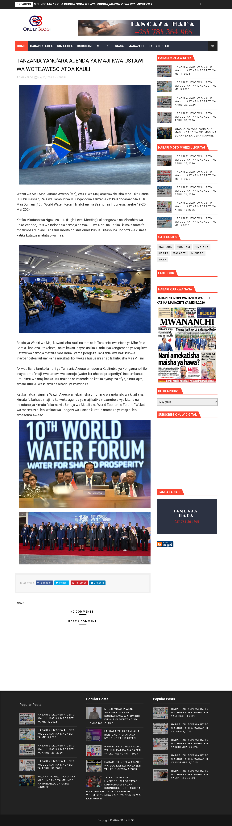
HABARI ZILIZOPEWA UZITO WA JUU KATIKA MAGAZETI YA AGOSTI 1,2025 (190, 712)
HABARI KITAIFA (41, 46)
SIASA (119, 46)
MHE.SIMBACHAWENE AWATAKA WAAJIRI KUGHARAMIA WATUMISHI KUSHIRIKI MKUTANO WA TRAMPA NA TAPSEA (113, 715)
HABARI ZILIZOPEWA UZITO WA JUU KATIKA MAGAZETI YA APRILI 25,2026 (195, 160)
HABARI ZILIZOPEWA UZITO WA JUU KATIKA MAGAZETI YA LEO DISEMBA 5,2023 (123, 765)
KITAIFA (163, 253)
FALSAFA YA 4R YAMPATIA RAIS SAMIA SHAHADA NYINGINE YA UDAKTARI (122, 734)
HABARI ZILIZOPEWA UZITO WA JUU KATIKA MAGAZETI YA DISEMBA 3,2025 (190, 743)
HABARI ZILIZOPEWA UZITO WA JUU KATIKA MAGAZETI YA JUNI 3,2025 (190, 728)
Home (21, 46)
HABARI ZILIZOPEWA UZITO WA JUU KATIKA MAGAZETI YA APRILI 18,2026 (195, 206)
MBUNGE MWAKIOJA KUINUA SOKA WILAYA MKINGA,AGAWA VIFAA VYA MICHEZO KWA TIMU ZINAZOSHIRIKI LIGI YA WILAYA (122, 4)
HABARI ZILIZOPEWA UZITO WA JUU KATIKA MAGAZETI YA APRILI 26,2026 (195, 191)
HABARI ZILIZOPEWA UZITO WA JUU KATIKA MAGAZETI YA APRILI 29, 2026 (195, 101)
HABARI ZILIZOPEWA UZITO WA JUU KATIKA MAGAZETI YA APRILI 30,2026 (195, 117)
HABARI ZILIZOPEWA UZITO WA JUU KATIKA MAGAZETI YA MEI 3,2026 (195, 86)
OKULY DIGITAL (159, 46)
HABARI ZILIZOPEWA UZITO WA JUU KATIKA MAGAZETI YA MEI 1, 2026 (195, 70)
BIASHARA (165, 247)
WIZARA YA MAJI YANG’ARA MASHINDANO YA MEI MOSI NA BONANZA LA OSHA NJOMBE (196, 132)
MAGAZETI (136, 46)
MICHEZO (104, 46)
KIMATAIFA (65, 46)
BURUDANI (84, 46)
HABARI (61, 77)
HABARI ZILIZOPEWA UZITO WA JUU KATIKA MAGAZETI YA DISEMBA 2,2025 (190, 759)
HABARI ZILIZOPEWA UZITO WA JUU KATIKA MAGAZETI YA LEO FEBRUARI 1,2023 (123, 750)
